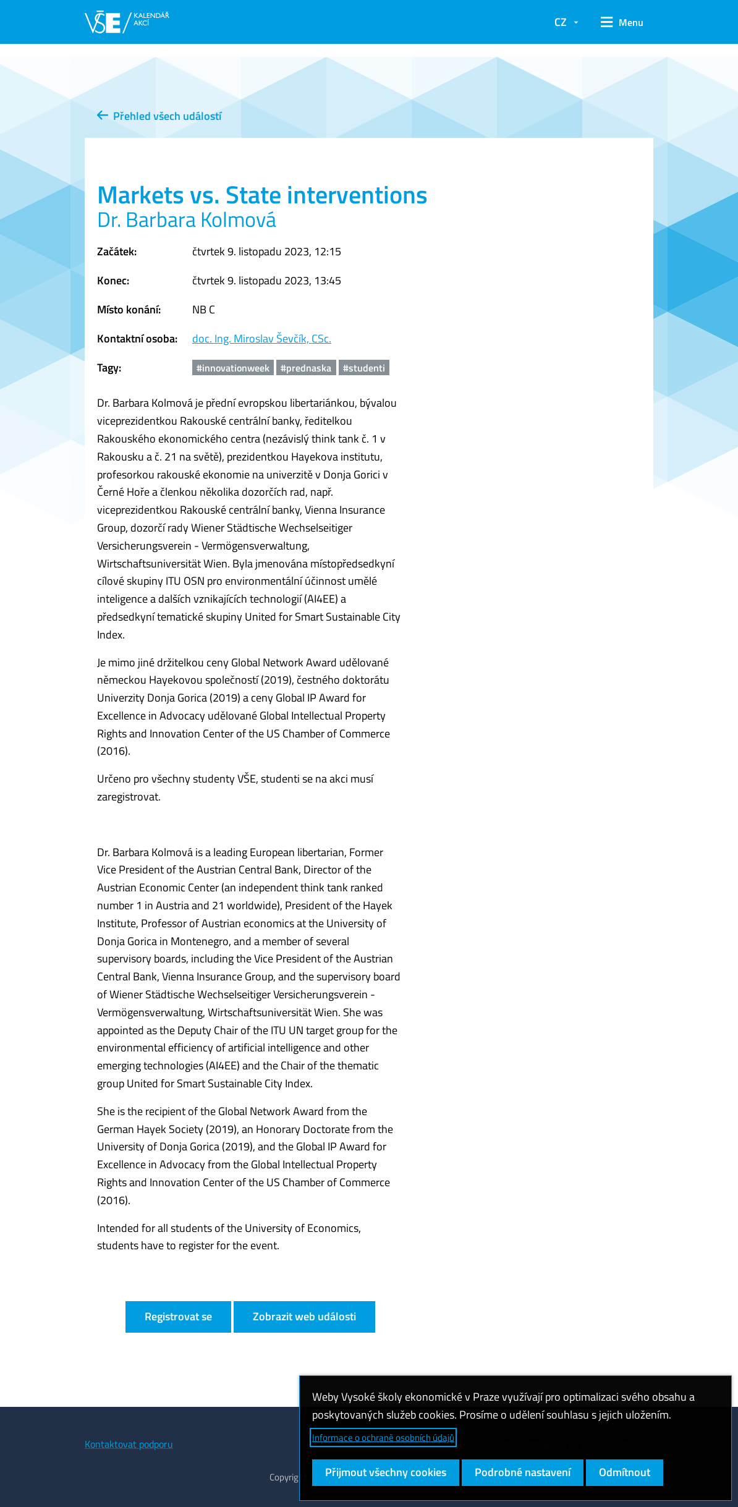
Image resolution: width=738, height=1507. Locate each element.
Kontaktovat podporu (129, 1444)
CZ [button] (560, 22)
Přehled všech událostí (159, 116)
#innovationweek (233, 367)
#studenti (364, 367)
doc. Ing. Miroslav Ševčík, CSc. (261, 338)
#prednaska (306, 367)
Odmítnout (624, 1472)
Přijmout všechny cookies (385, 1472)
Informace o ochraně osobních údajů (383, 1437)
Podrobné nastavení (522, 1472)
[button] (622, 22)
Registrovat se (178, 1316)
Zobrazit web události (304, 1316)
